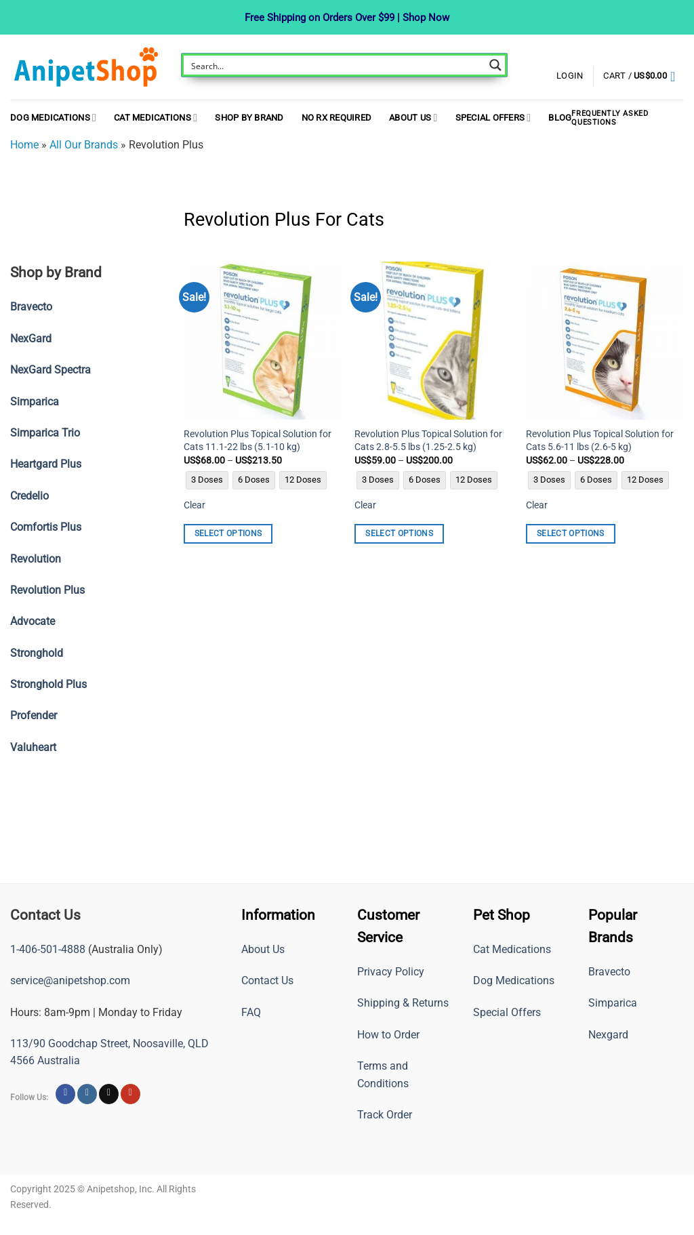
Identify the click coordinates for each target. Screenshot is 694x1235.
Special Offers (493, 117)
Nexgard (608, 1034)
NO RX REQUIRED (337, 118)
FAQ (251, 1012)
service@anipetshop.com (70, 980)
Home (24, 144)
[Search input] (335, 65)
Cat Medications (155, 117)
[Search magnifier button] (495, 65)
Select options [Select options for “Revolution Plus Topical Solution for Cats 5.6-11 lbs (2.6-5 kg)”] (571, 533)
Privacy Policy (390, 971)
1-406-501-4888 (47, 949)
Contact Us (267, 980)
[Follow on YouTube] (130, 1094)
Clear (194, 505)
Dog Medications (53, 117)
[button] (643, 77)
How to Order (388, 1034)
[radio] (207, 480)
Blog (559, 118)
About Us (413, 117)
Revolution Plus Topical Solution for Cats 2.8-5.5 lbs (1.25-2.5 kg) (428, 440)
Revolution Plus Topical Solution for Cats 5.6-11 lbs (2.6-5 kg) (600, 440)
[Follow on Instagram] (87, 1094)
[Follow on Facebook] (65, 1094)
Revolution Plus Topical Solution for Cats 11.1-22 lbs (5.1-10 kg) (257, 440)
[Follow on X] (109, 1094)
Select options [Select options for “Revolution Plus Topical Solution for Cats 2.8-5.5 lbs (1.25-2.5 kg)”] (399, 533)
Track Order (384, 1114)
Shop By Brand (249, 118)
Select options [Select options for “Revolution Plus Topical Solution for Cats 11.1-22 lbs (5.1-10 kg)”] (228, 533)
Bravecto (609, 971)
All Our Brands (83, 144)
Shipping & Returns (403, 1002)
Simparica (612, 1002)
